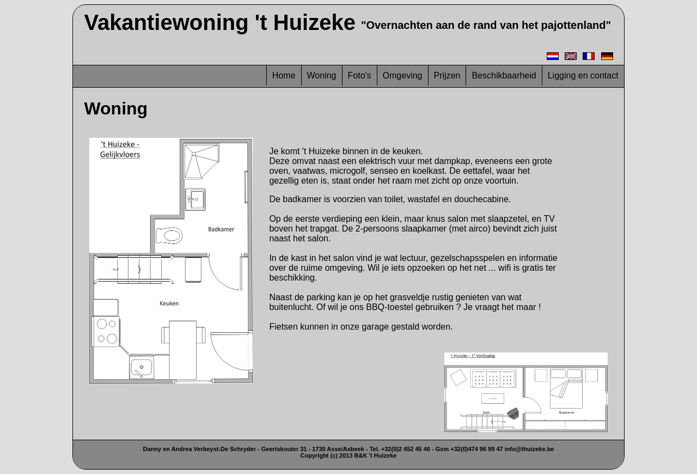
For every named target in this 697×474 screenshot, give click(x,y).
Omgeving (403, 75)
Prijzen (447, 75)
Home (284, 75)
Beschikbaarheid (504, 75)
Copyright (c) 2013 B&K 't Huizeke (349, 455)
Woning (322, 75)
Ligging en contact (583, 75)
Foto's (359, 75)
